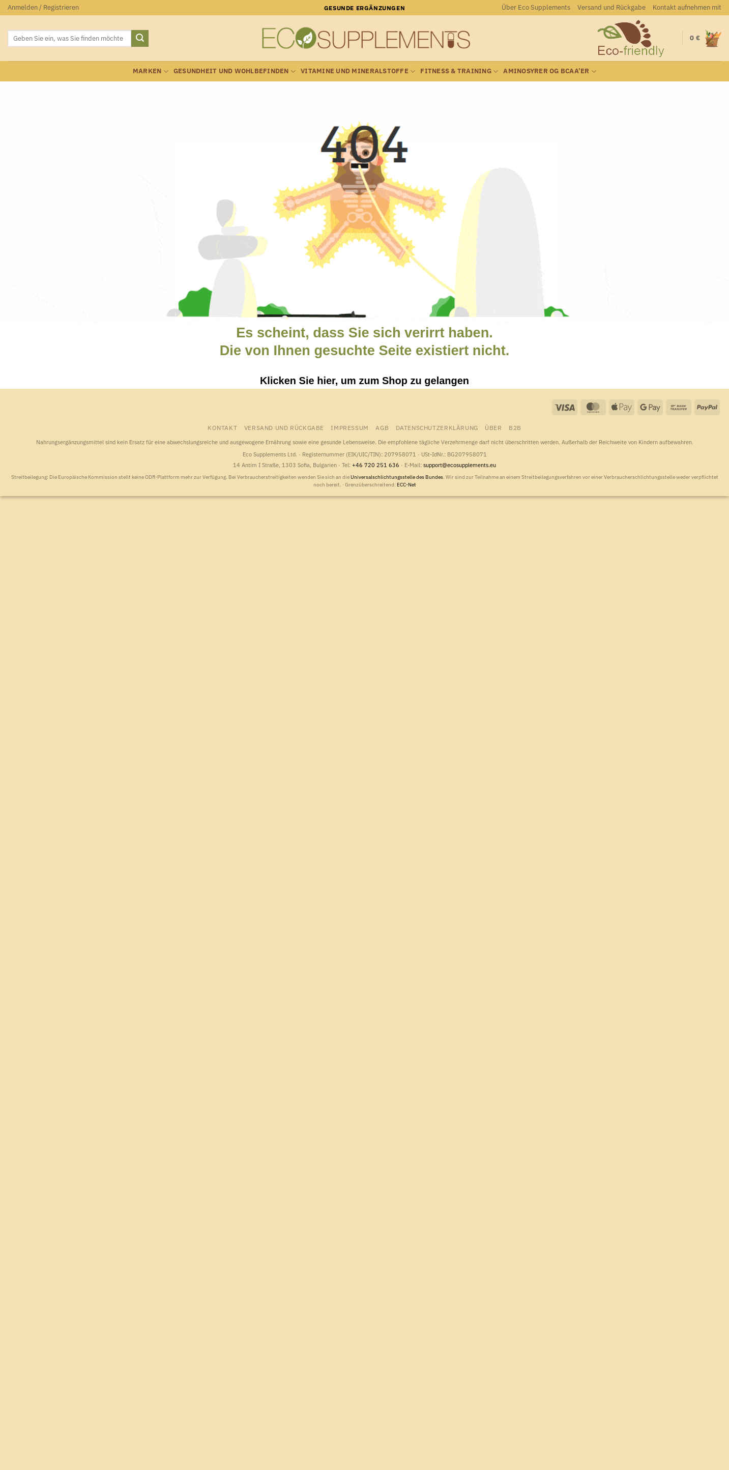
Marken (150, 71)
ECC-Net (406, 484)
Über (493, 427)
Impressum (350, 427)
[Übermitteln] (140, 38)
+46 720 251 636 (375, 465)
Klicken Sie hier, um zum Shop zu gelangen (364, 380)
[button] (43, 7)
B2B (515, 427)
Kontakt (222, 427)
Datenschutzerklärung (437, 427)
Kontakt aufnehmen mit (687, 7)
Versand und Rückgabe (611, 7)
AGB (382, 427)
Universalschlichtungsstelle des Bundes (397, 477)
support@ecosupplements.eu (459, 465)
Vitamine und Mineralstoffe (358, 71)
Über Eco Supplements (536, 7)
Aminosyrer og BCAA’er (549, 71)
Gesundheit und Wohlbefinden (234, 71)
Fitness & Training (459, 71)
